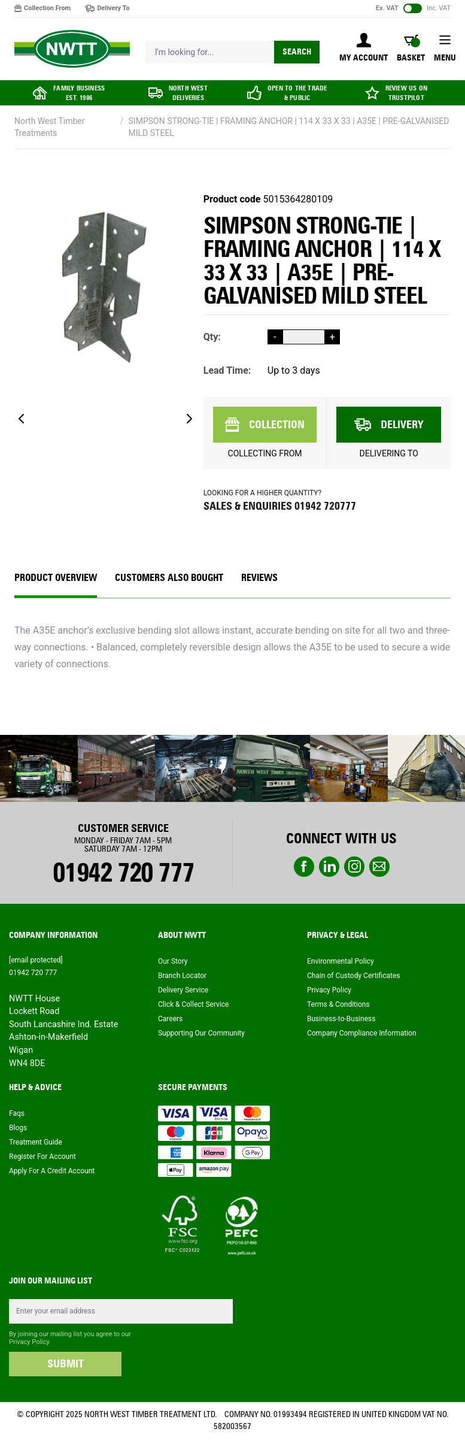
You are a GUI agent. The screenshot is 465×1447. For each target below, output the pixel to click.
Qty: (212, 337)
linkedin (329, 866)
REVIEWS (259, 577)
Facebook (304, 866)
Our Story (173, 961)
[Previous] (21, 418)
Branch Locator (182, 975)
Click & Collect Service (193, 1004)
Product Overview (55, 577)
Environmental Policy (340, 961)
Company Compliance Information (362, 1033)
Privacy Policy (329, 990)
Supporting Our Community (201, 1033)
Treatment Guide (35, 1142)
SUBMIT (65, 1363)
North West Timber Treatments (49, 127)
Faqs (17, 1113)
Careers (170, 1019)
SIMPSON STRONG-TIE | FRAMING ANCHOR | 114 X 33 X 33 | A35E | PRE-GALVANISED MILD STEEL (289, 127)
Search (296, 52)
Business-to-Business (341, 1019)
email (379, 866)
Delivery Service (183, 990)
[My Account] (363, 48)
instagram (354, 866)
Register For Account (42, 1156)
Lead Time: (227, 370)
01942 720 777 (123, 872)
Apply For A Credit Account (52, 1171)
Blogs (18, 1128)
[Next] (189, 418)
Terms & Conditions (338, 1004)
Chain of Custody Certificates (353, 975)
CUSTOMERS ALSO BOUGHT (169, 577)
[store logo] (72, 49)
